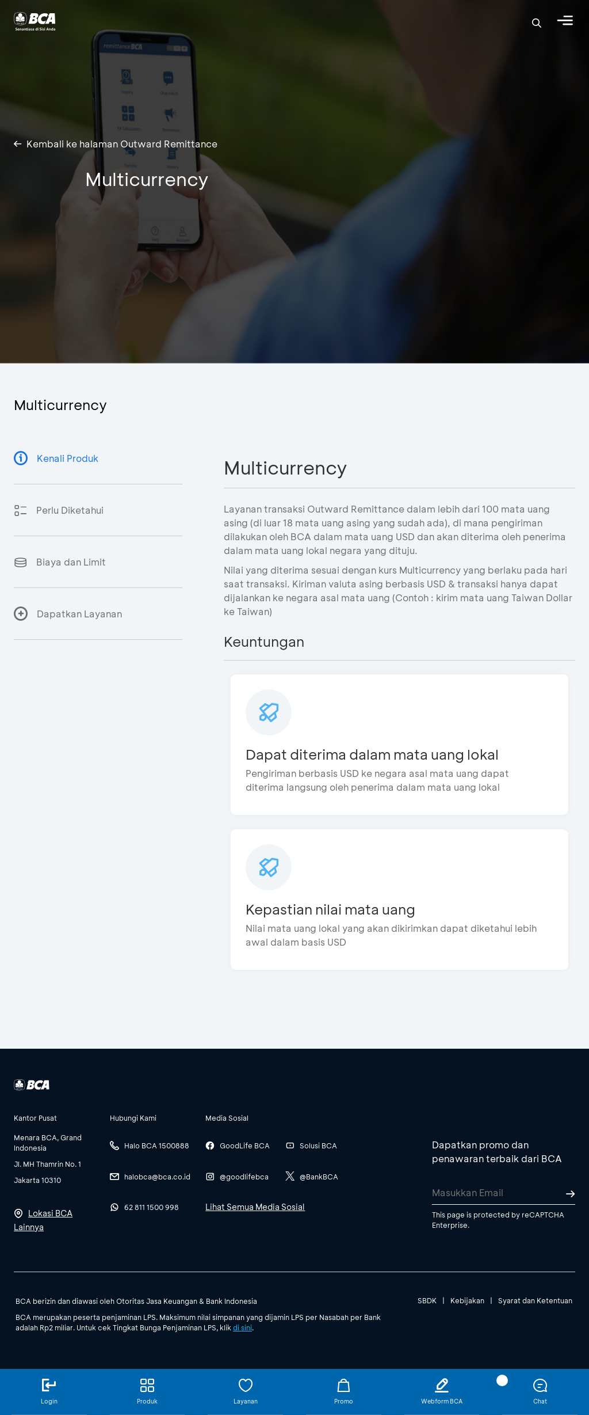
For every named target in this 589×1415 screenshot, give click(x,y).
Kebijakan (467, 1300)
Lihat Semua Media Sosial (255, 1206)
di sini (242, 1327)
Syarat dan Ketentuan (535, 1300)
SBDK (427, 1300)
